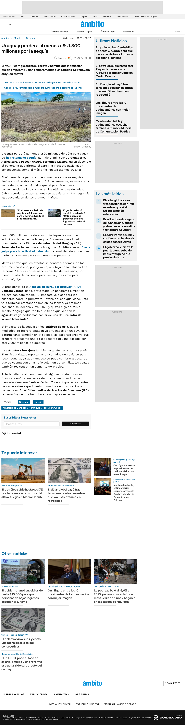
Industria (107, 17)
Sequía (38, 402)
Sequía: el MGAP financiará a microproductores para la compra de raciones (43, 87)
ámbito (5, 38)
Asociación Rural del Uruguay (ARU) (55, 286)
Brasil (95, 17)
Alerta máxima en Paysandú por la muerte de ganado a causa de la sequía (42, 82)
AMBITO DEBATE (120, 704)
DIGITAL (60, 704)
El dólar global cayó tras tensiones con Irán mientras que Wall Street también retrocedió (114, 89)
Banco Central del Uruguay (145, 17)
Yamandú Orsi (50, 17)
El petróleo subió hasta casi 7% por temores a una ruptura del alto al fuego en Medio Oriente (114, 71)
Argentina (128, 31)
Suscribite (75, 424)
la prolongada (21, 157)
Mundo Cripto (84, 31)
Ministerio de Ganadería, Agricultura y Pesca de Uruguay (32, 407)
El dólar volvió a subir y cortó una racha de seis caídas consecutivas (119, 238)
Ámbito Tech (107, 31)
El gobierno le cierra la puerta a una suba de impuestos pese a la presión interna (118, 252)
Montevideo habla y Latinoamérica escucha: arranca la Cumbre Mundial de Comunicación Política (114, 126)
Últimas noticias (59, 31)
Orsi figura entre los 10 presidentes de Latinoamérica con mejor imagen (113, 108)
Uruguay (30, 38)
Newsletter (178, 31)
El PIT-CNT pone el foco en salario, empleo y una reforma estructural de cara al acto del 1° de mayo (23, 663)
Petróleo (34, 17)
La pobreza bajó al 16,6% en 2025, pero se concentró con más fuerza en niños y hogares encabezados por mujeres (114, 596)
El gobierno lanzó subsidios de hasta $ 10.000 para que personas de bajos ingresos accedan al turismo (74, 217)
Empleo (84, 17)
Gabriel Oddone (68, 17)
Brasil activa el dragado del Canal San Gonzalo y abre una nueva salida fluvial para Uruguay (119, 224)
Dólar (23, 17)
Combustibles (122, 17)
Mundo (17, 38)
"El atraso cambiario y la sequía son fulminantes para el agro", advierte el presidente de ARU (30, 214)
